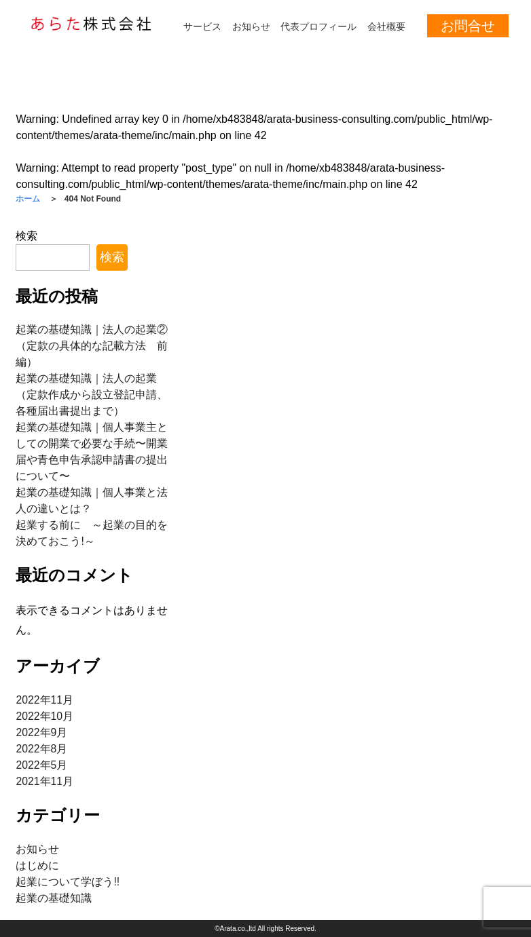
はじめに (37, 865)
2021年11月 (44, 781)
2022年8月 (42, 748)
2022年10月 (44, 716)
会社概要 (386, 27)
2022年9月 (42, 732)
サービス (202, 27)
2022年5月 (42, 765)
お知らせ (251, 27)
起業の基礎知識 (54, 898)
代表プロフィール (318, 27)
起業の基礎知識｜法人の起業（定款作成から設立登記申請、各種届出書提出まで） (92, 394)
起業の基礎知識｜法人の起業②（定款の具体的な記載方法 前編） (92, 346)
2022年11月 (44, 700)
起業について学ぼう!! (68, 881)
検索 (26, 236)
